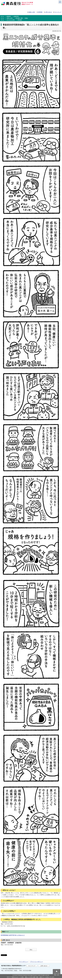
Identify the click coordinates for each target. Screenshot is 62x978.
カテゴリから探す (11, 19)
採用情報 (40, 12)
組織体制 (9, 16)
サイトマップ (57, 12)
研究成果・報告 (19, 18)
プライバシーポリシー (36, 961)
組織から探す (31, 12)
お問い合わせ (48, 12)
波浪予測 (11, 935)
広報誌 (26, 18)
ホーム (2, 16)
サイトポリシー (23, 961)
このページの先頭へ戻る (56, 974)
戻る (31, 949)
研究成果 (20, 19)
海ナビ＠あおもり (19, 935)
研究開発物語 (5, 935)
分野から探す (10, 18)
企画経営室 (16, 16)
